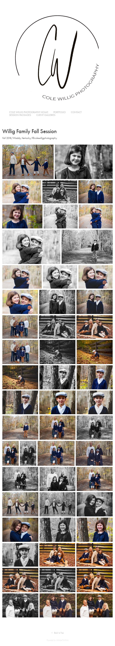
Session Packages (20, 115)
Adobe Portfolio (62, 640)
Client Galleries (45, 115)
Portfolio (59, 112)
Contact (76, 112)
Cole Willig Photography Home (28, 112)
